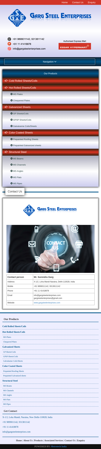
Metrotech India (58, 446)
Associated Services (53, 440)
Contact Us (77, 2)
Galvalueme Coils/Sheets (23, 126)
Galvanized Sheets (17, 107)
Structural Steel (15, 152)
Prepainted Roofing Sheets (24, 139)
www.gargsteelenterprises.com (47, 303)
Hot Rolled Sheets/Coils (20, 87)
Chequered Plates (20, 100)
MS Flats (15, 177)
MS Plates (16, 94)
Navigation (49, 61)
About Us (27, 440)
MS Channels (18, 165)
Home (65, 2)
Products (38, 440)
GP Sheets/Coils (19, 113)
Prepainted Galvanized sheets (25, 145)
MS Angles (16, 171)
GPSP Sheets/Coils (20, 120)
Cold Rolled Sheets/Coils (21, 80)
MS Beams (16, 158)
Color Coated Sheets (19, 132)
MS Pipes (16, 183)
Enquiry (92, 2)
